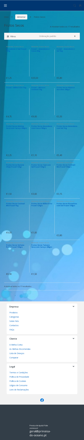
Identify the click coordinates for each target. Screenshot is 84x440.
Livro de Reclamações (19, 389)
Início (6, 17)
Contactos (14, 325)
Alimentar (21, 17)
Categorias (14, 316)
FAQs (11, 329)
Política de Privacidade (19, 376)
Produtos (13, 312)
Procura (74, 5)
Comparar (13, 357)
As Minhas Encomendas (19, 349)
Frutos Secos (19, 46)
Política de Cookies (17, 381)
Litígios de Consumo (18, 385)
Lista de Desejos (16, 353)
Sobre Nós (14, 321)
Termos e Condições (18, 372)
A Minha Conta (15, 344)
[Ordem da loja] (57, 36)
